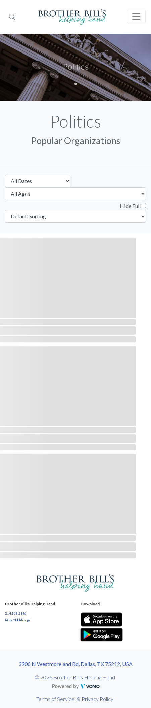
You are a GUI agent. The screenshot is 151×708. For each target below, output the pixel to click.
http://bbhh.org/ (17, 620)
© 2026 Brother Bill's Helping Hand (75, 677)
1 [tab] (75, 84)
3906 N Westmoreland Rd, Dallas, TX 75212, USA (75, 664)
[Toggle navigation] (136, 16)
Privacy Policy (97, 699)
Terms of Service (55, 699)
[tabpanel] (75, 67)
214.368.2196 (16, 613)
